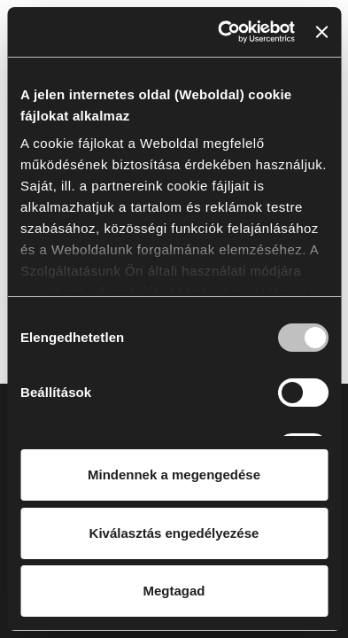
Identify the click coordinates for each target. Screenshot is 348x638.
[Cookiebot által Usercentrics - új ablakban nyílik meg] (222, 31)
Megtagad (174, 590)
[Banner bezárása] (321, 32)
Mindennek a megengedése (174, 474)
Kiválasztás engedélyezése (174, 533)
